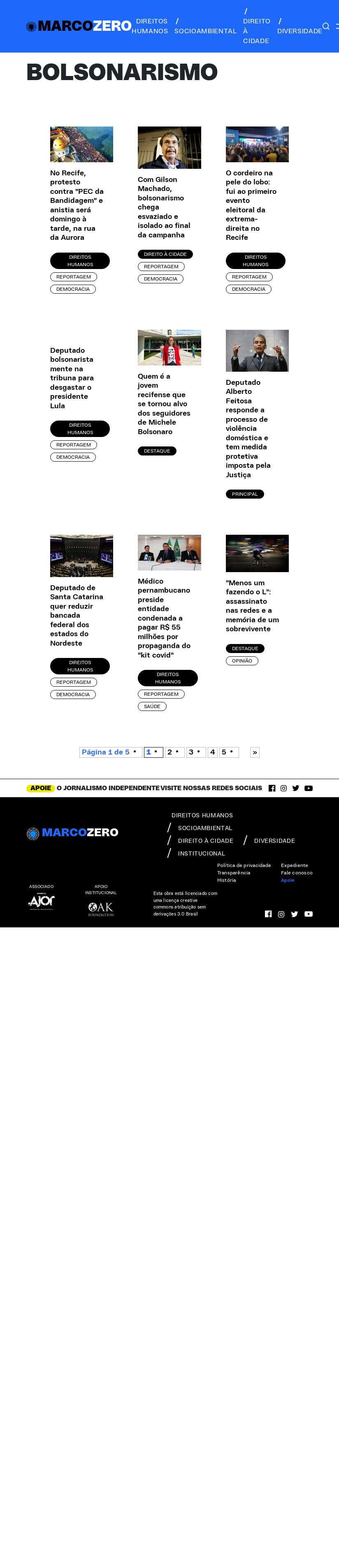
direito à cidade (256, 26)
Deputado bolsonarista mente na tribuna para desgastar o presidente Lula (72, 378)
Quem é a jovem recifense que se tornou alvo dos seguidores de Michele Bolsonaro (164, 404)
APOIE (40, 788)
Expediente (294, 865)
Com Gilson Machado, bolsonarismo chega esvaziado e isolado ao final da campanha (164, 207)
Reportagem (73, 276)
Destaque (157, 450)
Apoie (288, 880)
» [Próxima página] (255, 752)
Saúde (152, 706)
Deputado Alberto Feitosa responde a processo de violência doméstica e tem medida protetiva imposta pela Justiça (248, 429)
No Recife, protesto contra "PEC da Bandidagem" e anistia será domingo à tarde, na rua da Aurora (77, 206)
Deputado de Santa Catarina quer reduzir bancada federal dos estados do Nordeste (76, 615)
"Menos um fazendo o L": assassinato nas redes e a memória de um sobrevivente (252, 606)
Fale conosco (297, 872)
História (226, 880)
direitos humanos (150, 26)
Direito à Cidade (165, 254)
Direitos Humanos (80, 261)
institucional (196, 853)
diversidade (300, 26)
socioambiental (205, 26)
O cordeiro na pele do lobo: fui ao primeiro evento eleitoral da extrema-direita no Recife (251, 206)
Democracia (73, 289)
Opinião (242, 660)
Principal (245, 494)
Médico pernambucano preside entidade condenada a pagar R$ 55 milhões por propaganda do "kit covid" (164, 618)
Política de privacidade (244, 865)
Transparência (234, 872)
